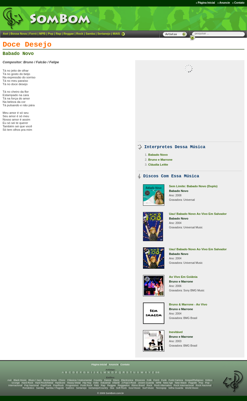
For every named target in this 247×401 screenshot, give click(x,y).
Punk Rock (86, 385)
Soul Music (135, 388)
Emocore (140, 380)
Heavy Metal (74, 382)
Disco (116, 380)
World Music (191, 388)
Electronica (127, 380)
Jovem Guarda (146, 382)
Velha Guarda (175, 388)
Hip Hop (87, 382)
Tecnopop (161, 388)
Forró (33, 33)
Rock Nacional (203, 385)
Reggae (68, 33)
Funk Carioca (175, 380)
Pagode (192, 382)
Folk (149, 380)
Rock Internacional (184, 385)
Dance (107, 380)
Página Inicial (206, 2)
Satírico (70, 388)
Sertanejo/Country (98, 388)
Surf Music (148, 388)
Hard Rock (27, 382)
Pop (50, 33)
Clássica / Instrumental (79, 380)
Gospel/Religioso (194, 380)
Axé (5, 33)
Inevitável (176, 332)
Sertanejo (103, 33)
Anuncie (224, 2)
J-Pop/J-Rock (128, 382)
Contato (239, 2)
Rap (58, 33)
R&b (96, 385)
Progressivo (72, 385)
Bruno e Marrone (160, 159)
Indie (96, 382)
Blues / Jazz (35, 380)
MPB (42, 33)
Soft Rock (121, 388)
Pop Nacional (31, 385)
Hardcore (60, 382)
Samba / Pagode (55, 388)
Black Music (20, 380)
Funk (164, 380)
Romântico (28, 388)
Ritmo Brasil (138, 385)
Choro (61, 380)
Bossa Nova (18, 33)
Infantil (115, 382)
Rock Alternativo (163, 385)
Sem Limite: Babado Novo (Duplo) (193, 186)
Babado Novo (18, 53)
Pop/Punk (46, 385)
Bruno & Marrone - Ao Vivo (188, 304)
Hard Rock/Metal (44, 382)
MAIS (119, 33)
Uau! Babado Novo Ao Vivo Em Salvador (198, 213)
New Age (168, 382)
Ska (112, 388)
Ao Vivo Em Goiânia (183, 276)
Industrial (105, 382)
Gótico (208, 380)
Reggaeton (124, 385)
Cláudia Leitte (158, 164)
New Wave (180, 382)
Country (98, 380)
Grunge (16, 382)
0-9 (157, 372)
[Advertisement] (63, 146)
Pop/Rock (58, 385)
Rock (79, 33)
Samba (90, 33)
